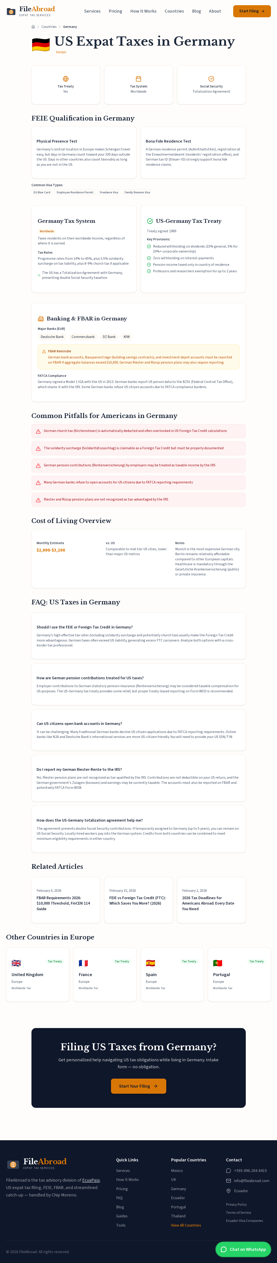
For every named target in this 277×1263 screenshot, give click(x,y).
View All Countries (186, 1225)
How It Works (143, 11)
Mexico (177, 1171)
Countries (174, 11)
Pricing (115, 11)
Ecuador (178, 1198)
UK (173, 1180)
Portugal (178, 1207)
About (215, 11)
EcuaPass (91, 1180)
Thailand (178, 1216)
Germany (178, 1189)
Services (92, 11)
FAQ (119, 1198)
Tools (121, 1225)
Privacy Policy (236, 1204)
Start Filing (252, 11)
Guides (122, 1216)
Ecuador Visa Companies (244, 1220)
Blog (196, 11)
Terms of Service (238, 1212)
